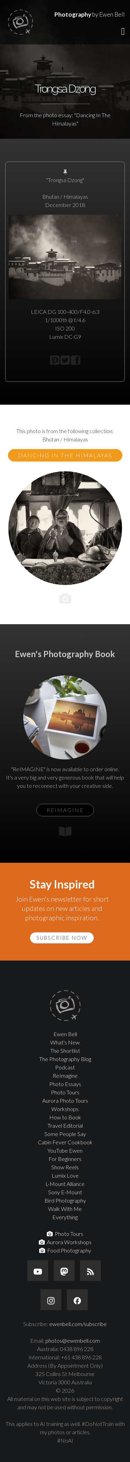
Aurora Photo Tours (65, 1100)
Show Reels (65, 1167)
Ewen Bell (65, 1034)
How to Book (65, 1117)
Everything (65, 1217)
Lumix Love (65, 1175)
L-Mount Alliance (65, 1183)
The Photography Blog (65, 1059)
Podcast (65, 1067)
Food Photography (65, 1250)
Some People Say (65, 1133)
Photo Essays (65, 1084)
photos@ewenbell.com (72, 1340)
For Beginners (65, 1158)
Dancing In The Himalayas (65, 455)
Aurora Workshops (65, 1242)
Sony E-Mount (65, 1192)
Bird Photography (65, 1200)
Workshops (65, 1109)
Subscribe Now (61, 938)
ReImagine (65, 1075)
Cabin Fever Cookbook (65, 1142)
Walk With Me (65, 1208)
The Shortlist (65, 1050)
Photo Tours (65, 1092)
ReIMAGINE (65, 810)
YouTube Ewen (65, 1150)
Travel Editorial (65, 1125)
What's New (65, 1042)
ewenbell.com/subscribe (78, 1324)
